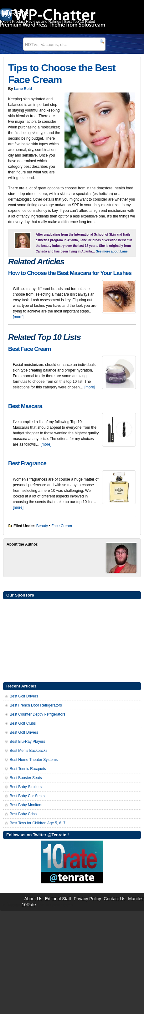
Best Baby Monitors (26, 805)
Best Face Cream (29, 349)
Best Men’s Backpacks (29, 750)
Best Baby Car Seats (27, 796)
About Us (33, 898)
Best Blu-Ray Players (27, 741)
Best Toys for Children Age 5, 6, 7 (37, 823)
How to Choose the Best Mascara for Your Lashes (69, 273)
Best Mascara (25, 406)
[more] (18, 317)
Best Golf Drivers (24, 696)
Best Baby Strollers (26, 787)
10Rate (29, 904)
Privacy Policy (87, 898)
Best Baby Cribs (23, 814)
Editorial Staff (58, 898)
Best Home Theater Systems (34, 759)
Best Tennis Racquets (28, 769)
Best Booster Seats (26, 778)
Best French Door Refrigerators (36, 705)
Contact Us (114, 898)
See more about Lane (111, 251)
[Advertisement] (72, 640)
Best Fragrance (27, 463)
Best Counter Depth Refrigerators (37, 714)
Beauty (42, 526)
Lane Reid (23, 89)
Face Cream (61, 526)
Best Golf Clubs (23, 723)
